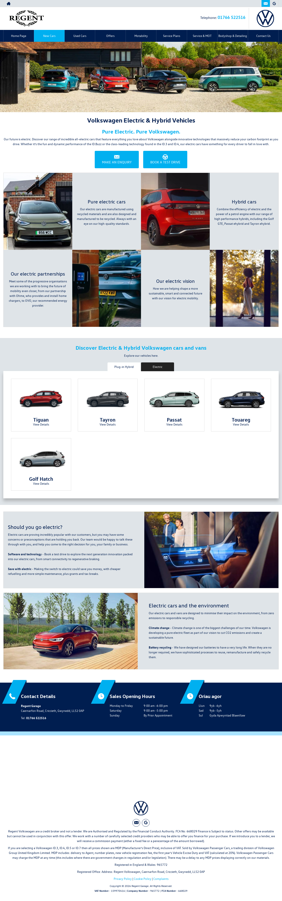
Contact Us (263, 36)
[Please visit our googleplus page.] (274, 3)
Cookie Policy (142, 879)
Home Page (18, 36)
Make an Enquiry (116, 159)
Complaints (161, 879)
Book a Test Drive (165, 159)
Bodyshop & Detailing (232, 36)
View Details (41, 424)
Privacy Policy (123, 879)
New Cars (49, 36)
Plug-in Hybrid (124, 367)
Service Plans (171, 36)
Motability (141, 36)
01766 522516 (245, 3)
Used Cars (79, 36)
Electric (157, 367)
